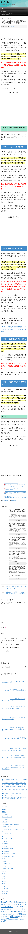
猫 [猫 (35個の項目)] (9, 919)
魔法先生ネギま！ (7, 851)
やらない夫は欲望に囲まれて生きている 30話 (14, 486)
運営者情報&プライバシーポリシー (8, 13)
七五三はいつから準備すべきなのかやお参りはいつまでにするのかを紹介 (14, 592)
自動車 (4, 881)
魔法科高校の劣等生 (7, 848)
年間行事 (12, 26)
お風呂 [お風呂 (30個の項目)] (23, 902)
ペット (4, 871)
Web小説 (4, 807)
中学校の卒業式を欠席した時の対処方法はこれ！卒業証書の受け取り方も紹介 (17, 568)
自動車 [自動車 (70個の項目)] (17, 919)
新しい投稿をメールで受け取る (11, 647)
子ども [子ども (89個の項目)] (13, 914)
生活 (3, 886)
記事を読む (18, 520)
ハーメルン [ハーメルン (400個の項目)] (20, 909)
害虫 (3, 878)
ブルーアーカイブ (7, 838)
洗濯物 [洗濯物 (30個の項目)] (4, 919)
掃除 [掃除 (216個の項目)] (16, 917)
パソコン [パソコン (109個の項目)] (3, 911)
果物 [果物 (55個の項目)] (22, 916)
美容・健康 (5, 888)
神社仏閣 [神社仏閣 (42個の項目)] (12, 919)
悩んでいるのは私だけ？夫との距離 (11, 483)
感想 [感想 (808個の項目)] (12, 916)
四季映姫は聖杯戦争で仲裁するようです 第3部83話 (15, 491)
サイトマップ (3, 9)
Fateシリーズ (5, 809)
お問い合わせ (3, 11)
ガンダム (4, 822)
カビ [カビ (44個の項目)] (5, 904)
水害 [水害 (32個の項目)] (2, 919)
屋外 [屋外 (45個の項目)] (8, 916)
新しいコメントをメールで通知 (11, 644)
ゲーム (4, 866)
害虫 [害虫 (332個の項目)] (20, 914)
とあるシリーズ (6, 833)
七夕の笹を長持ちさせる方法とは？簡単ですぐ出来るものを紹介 (17, 525)
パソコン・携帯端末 (7, 868)
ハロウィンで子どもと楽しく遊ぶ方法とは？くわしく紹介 (14, 587)
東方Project (5, 846)
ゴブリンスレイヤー (7, 827)
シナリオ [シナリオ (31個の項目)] (11, 909)
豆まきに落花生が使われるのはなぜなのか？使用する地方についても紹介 (17, 539)
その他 (4, 861)
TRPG (4, 812)
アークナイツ (5, 814)
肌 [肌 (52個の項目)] (15, 919)
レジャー (4, 873)
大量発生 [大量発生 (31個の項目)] (9, 914)
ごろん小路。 (5, 2)
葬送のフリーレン (7, 843)
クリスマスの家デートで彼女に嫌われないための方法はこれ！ (17, 511)
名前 (3, 622)
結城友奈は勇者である (8, 856)
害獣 (3, 876)
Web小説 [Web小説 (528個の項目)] (13, 902)
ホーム (2, 8)
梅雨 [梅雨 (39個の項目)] (24, 916)
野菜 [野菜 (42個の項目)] (23, 919)
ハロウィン (5, 500)
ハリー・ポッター (7, 836)
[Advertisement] (14, 107)
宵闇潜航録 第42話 (9, 489)
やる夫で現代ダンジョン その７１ (12, 488)
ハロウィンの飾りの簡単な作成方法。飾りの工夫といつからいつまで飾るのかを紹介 (13, 329)
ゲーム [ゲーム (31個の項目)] (4, 909)
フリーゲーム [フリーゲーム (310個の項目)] (12, 911)
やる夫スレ (5, 841)
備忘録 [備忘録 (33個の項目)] (4, 914)
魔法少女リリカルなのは (8, 853)
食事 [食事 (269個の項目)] (4, 921)
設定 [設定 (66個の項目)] (21, 919)
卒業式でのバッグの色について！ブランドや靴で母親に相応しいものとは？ (17, 553)
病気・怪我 (5, 891)
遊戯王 (4, 858)
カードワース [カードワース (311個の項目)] (11, 904)
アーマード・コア (7, 817)
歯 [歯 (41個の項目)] (25, 916)
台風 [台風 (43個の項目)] (6, 914)
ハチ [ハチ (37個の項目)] (14, 909)
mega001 (13, 500)
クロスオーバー (6, 863)
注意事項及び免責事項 (5, 14)
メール (3, 627)
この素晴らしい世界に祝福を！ (10, 824)
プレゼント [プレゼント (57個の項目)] (20, 911)
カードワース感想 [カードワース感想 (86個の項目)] (18, 907)
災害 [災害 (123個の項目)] (7, 919)
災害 (3, 883)
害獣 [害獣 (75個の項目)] (16, 914)
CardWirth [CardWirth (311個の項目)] (5, 902)
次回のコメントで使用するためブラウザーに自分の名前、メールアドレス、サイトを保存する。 (13, 640)
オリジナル (5, 819)
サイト (2, 633)
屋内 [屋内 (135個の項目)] (5, 917)
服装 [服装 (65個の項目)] (19, 916)
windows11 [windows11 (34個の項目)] (20, 902)
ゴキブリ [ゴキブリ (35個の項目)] (8, 909)
